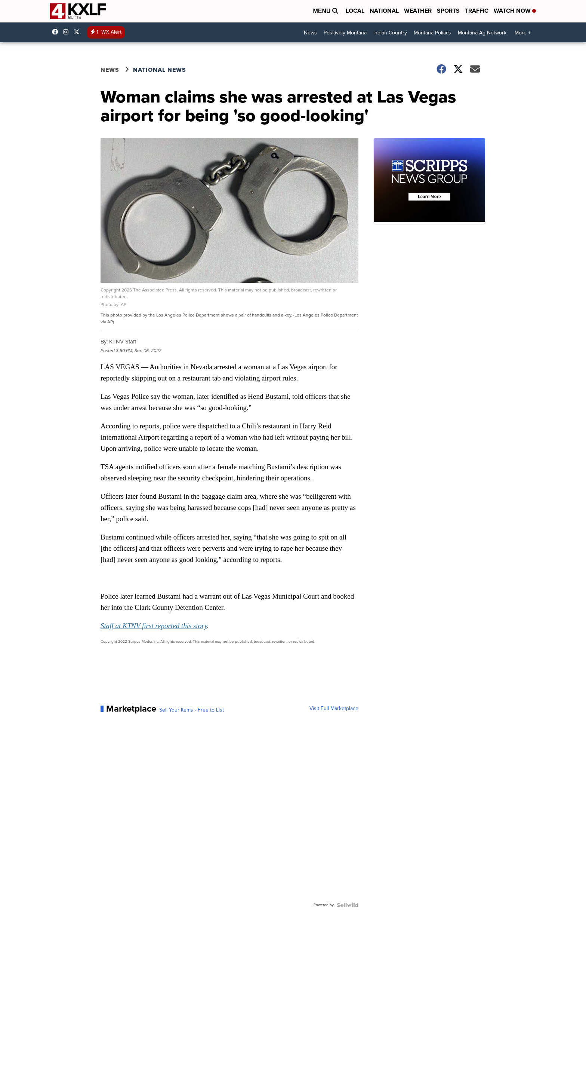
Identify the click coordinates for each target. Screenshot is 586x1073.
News (310, 33)
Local (355, 10)
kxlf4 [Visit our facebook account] (57, 32)
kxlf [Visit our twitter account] (78, 32)
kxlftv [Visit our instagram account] (67, 32)
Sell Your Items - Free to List (191, 710)
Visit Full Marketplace (333, 708)
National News (159, 69)
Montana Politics (432, 33)
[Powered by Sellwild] (347, 905)
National (384, 10)
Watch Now (515, 10)
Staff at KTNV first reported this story (154, 626)
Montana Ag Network (482, 33)
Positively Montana (345, 33)
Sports (448, 10)
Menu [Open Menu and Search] (325, 11)
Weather (418, 10)
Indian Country (390, 33)
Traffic (476, 10)
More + (523, 33)
